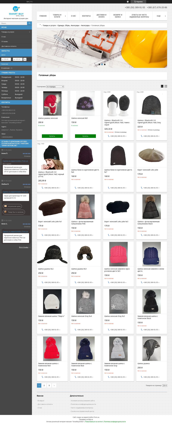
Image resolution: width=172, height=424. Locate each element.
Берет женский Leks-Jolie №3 (116, 221)
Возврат (41, 400)
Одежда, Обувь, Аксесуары (68, 25)
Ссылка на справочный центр (82, 411)
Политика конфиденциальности (83, 404)
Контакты (86, 16)
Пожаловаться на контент (94, 422)
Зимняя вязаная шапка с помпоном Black (148, 317)
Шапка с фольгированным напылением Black (148, 222)
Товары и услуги (7, 32)
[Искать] (29, 23)
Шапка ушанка (144, 363)
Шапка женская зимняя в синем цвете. (151, 270)
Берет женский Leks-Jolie (148, 170)
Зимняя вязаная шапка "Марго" (51, 316)
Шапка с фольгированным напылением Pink (82, 222)
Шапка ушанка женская (48, 118)
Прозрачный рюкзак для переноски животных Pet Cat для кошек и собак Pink (14, 238)
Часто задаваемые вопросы (82, 408)
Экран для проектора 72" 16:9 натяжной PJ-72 (15, 197)
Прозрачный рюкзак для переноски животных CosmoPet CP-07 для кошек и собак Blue (15, 169)
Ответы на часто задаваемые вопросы (139, 16)
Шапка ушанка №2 (45, 269)
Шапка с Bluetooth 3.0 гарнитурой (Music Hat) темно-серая (117, 122)
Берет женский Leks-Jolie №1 (50, 221)
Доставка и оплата (8, 46)
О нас (3, 37)
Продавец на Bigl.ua (86, 419)
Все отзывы (23, 247)
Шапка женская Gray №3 (114, 316)
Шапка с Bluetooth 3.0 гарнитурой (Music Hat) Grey (149, 121)
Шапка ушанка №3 (79, 269)
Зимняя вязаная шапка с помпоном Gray (114, 364)
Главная (43, 16)
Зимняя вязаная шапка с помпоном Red (48, 364)
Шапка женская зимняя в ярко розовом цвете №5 (117, 270)
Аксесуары (85, 25)
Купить (52, 136)
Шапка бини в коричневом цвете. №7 (118, 171)
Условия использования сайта (83, 400)
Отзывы (4, 41)
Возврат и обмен (117, 16)
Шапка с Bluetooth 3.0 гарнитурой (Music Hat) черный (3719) (51, 174)
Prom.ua (96, 417)
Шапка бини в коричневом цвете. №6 (85, 171)
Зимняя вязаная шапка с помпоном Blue (81, 364)
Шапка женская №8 (79, 118)
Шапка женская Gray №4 (81, 316)
